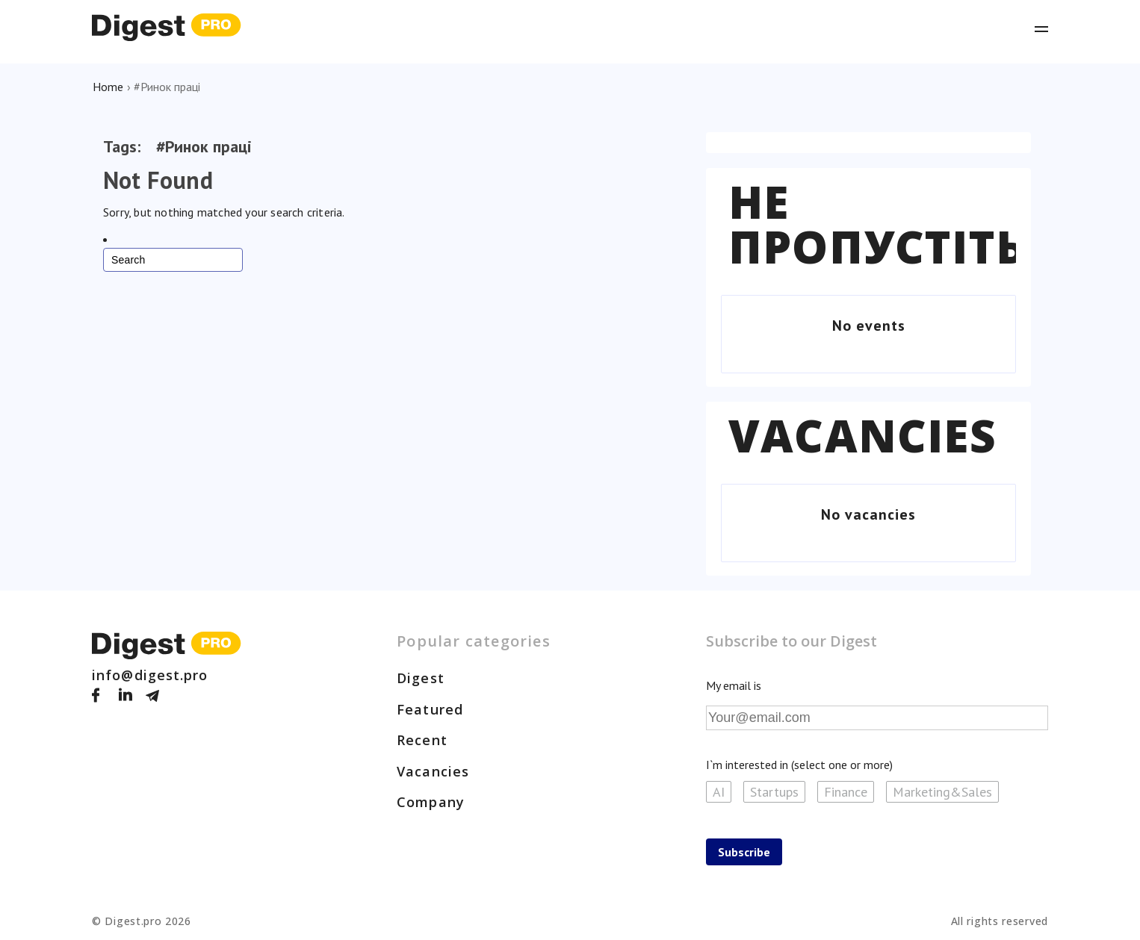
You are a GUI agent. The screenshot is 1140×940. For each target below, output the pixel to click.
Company (431, 802)
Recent (422, 740)
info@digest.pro (150, 675)
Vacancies (862, 435)
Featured (430, 709)
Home (108, 86)
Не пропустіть (877, 224)
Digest (420, 678)
